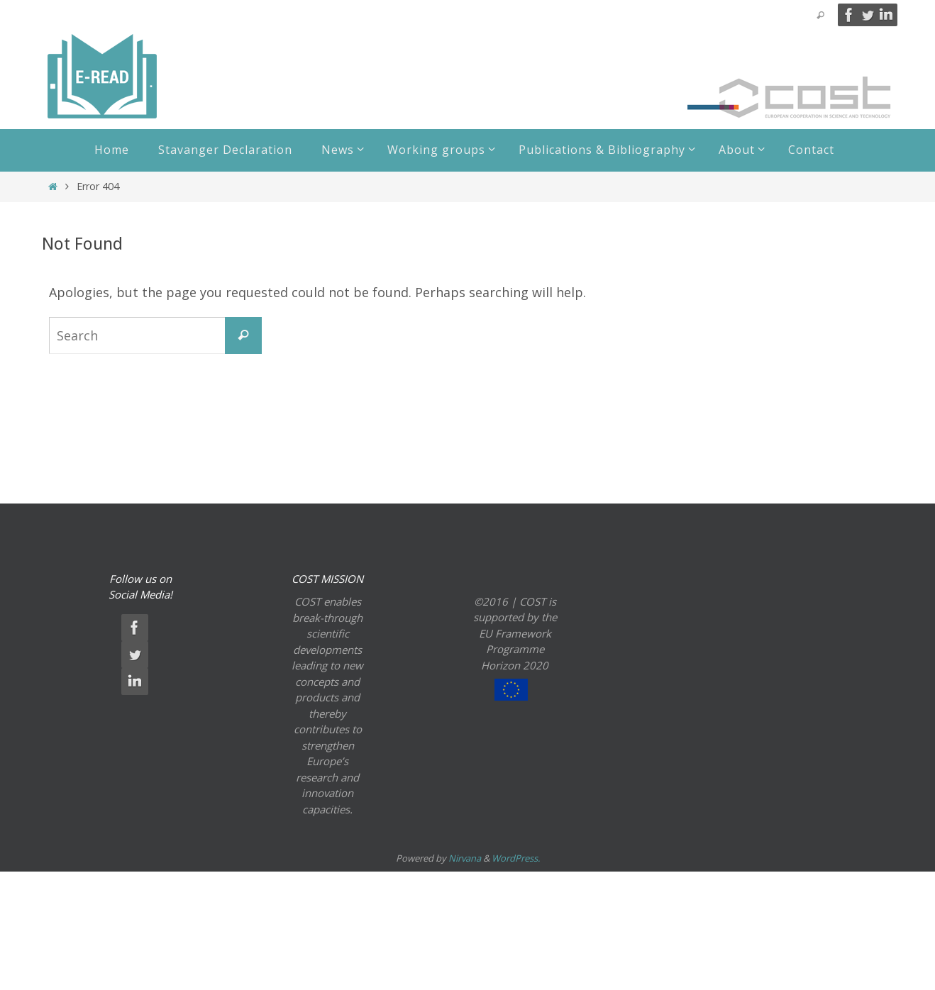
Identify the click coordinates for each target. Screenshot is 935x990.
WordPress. (516, 858)
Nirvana (464, 858)
